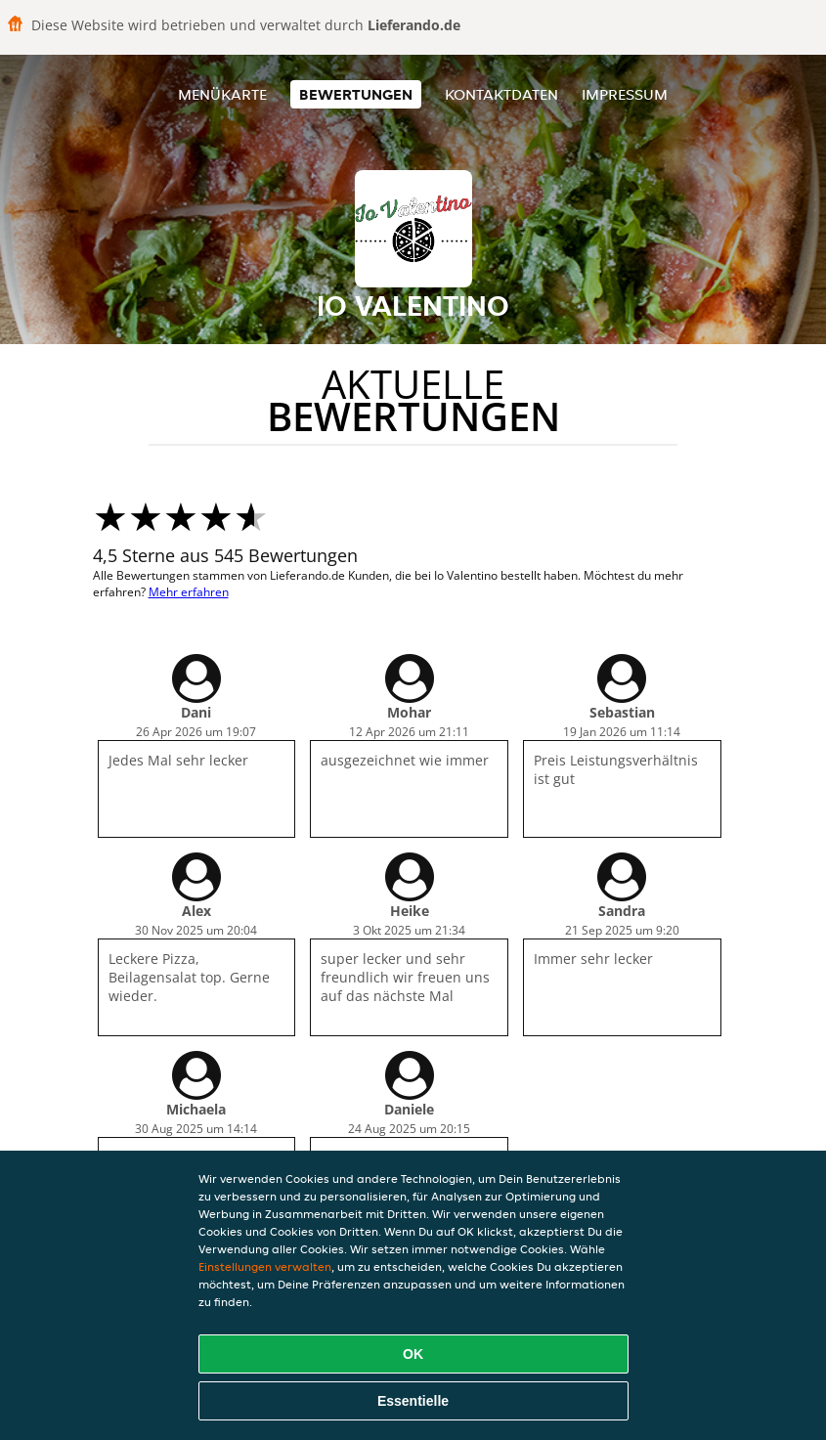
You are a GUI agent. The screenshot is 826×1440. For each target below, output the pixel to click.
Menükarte (222, 94)
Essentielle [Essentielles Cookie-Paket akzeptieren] (413, 1401)
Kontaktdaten (501, 94)
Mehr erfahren (189, 592)
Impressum (625, 94)
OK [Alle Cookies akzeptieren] (413, 1354)
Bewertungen (356, 94)
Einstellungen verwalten (264, 1266)
